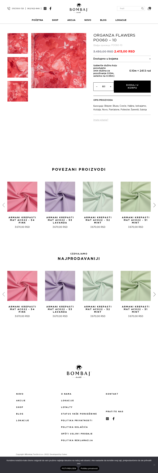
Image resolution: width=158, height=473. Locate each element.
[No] (154, 464)
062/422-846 (33, 8)
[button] (77, 239)
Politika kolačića (74, 427)
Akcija (71, 20)
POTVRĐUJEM (69, 468)
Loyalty (67, 407)
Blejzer (108, 106)
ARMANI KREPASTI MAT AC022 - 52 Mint (98, 220)
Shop (55, 20)
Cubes (64, 454)
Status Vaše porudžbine (79, 414)
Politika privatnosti (76, 420)
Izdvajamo (140, 106)
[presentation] (3, 205)
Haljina (130, 106)
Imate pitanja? (100, 120)
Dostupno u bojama (122, 58)
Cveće (123, 106)
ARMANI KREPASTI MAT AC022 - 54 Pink (22, 220)
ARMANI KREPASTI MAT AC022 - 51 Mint (136, 220)
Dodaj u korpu (132, 86)
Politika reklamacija (77, 440)
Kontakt (112, 394)
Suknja (143, 110)
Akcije (20, 401)
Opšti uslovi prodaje (77, 434)
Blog (103, 20)
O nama (66, 394)
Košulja (97, 110)
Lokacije (120, 20)
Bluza (115, 106)
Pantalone (114, 110)
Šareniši (135, 110)
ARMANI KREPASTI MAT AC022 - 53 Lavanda (60, 220)
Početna (37, 20)
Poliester (125, 110)
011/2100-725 (18, 8)
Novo (87, 20)
